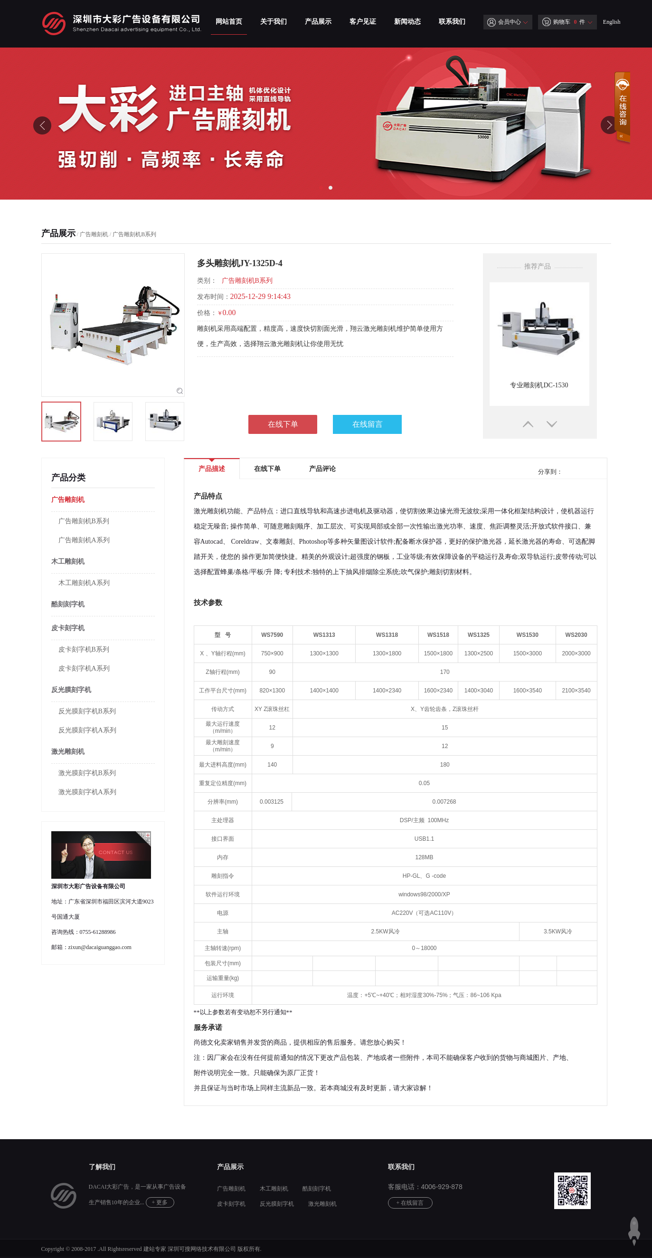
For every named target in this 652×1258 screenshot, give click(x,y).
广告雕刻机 (94, 234)
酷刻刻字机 (68, 604)
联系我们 (452, 21)
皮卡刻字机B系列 (83, 649)
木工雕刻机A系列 (84, 582)
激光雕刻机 (68, 751)
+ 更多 (160, 1202)
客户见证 (363, 21)
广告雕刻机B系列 (134, 234)
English (612, 22)
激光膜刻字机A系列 (87, 792)
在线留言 (367, 424)
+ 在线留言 (410, 1203)
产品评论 (322, 468)
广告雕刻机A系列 (84, 540)
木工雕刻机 (68, 561)
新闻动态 (407, 21)
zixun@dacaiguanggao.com (100, 947)
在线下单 (283, 424)
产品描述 (211, 465)
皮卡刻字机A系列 (84, 668)
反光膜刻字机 (71, 689)
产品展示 (318, 21)
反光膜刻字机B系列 (87, 711)
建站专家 (154, 1249)
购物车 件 (563, 22)
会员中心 (504, 22)
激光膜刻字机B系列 (87, 773)
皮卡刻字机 (68, 628)
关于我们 (273, 21)
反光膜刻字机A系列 (87, 730)
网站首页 (229, 21)
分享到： (550, 471)
